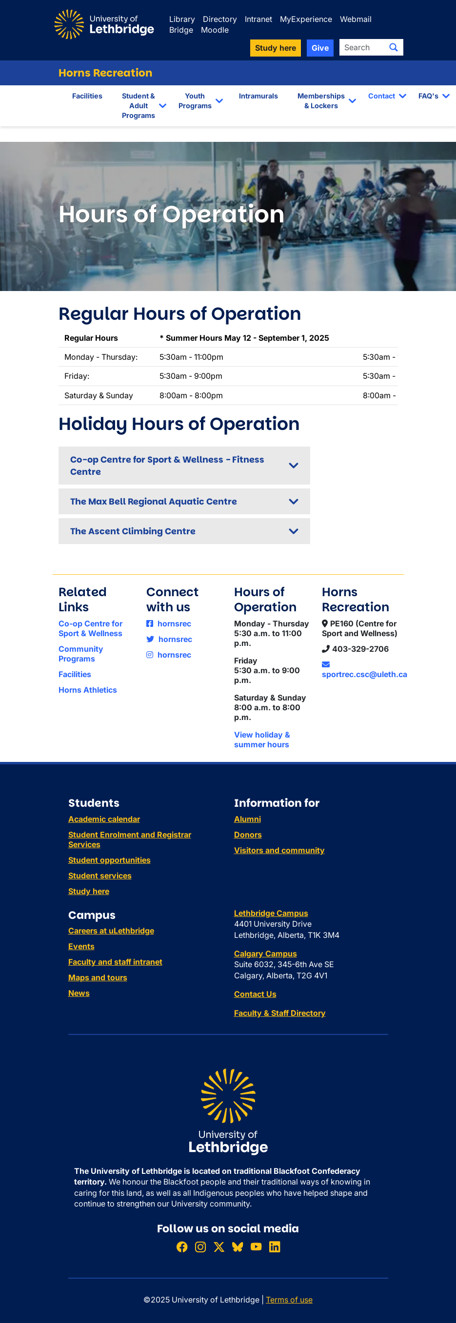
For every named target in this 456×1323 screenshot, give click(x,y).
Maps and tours (97, 977)
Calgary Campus (265, 953)
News (79, 993)
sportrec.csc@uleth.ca (364, 670)
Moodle (215, 30)
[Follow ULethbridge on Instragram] (200, 1247)
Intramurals (258, 96)
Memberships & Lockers (321, 101)
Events (81, 946)
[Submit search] (393, 47)
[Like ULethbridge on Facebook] (182, 1247)
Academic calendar (104, 819)
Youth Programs (195, 101)
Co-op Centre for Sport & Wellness (90, 628)
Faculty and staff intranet (115, 962)
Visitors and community (279, 850)
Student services (100, 875)
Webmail (356, 19)
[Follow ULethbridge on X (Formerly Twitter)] (219, 1247)
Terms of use (289, 1299)
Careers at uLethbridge (111, 930)
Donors (248, 834)
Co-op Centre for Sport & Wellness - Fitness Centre (167, 465)
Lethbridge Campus (271, 913)
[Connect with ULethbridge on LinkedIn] (274, 1247)
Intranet (258, 19)
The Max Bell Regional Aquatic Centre (153, 501)
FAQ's (428, 96)
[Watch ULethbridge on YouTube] (256, 1247)
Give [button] (320, 48)
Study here (88, 891)
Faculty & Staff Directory (280, 1013)
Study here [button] (275, 48)
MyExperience (306, 19)
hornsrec (168, 623)
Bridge (181, 30)
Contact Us (255, 994)
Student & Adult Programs (138, 105)
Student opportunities (109, 860)
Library (182, 19)
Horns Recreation (106, 72)
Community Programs (81, 653)
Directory (220, 19)
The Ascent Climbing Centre (133, 531)
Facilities (87, 96)
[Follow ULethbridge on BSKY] (237, 1247)
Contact (381, 96)
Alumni (247, 819)
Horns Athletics (88, 690)
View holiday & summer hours (262, 739)
